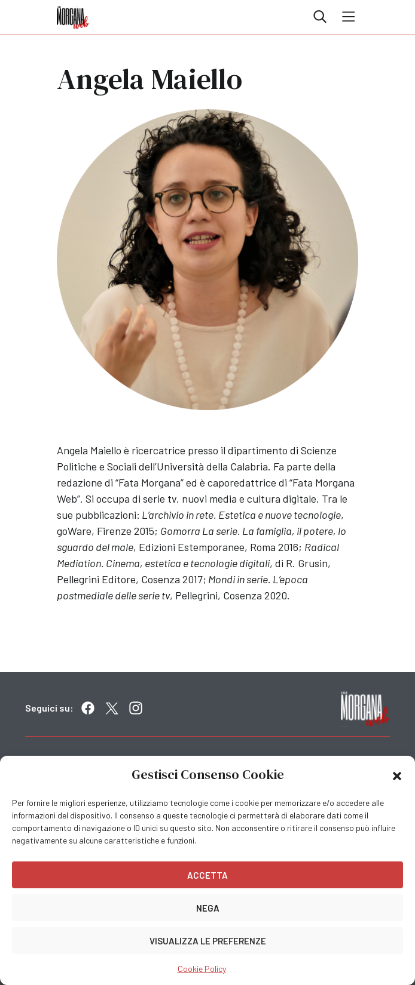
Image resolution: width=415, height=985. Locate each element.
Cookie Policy (202, 969)
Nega (207, 908)
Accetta (207, 875)
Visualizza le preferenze (207, 940)
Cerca (319, 16)
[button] (397, 775)
